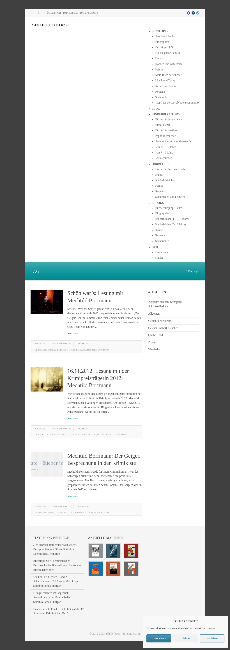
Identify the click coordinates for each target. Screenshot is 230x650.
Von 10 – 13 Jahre (165, 146)
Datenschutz (89, 13)
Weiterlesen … (74, 333)
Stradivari (103, 512)
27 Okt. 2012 (40, 506)
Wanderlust (154, 349)
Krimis (159, 69)
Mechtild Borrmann (98, 350)
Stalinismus (89, 512)
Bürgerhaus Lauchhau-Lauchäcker (54, 435)
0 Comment (83, 344)
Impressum (70, 13)
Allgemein (154, 313)
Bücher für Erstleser (166, 130)
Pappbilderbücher (165, 135)
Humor (159, 58)
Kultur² (73, 350)
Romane (160, 91)
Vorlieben (212, 638)
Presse (152, 342)
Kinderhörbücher (165, 180)
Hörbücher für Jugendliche (170, 169)
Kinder (159, 257)
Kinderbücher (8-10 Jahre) (170, 224)
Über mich (54, 13)
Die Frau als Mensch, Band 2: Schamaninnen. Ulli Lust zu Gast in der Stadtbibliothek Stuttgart (56, 581)
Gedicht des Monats (159, 320)
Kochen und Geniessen (168, 63)
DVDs (156, 247)
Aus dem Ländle (164, 36)
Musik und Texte (165, 80)
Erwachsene (162, 252)
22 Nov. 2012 (40, 344)
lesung (82, 350)
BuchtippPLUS (164, 47)
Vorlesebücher (163, 157)
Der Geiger (41, 350)
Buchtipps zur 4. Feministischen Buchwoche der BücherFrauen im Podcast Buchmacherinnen (57, 565)
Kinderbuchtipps (166, 114)
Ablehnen (185, 638)
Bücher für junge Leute (168, 119)
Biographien (162, 41)
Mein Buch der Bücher (168, 74)
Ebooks (158, 202)
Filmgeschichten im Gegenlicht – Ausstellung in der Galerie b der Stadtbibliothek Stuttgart (52, 597)
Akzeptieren (159, 638)
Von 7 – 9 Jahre (164, 152)
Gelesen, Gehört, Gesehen (163, 327)
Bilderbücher (162, 124)
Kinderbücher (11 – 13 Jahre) (172, 218)
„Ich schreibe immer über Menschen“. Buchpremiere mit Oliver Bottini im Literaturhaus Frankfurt (55, 549)
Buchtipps (160, 31)
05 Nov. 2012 (40, 429)
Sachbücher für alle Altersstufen (173, 141)
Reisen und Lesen (165, 86)
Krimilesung (61, 350)
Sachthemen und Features (170, 196)
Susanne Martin (62, 344)
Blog (156, 108)
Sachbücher (162, 97)
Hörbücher (161, 164)
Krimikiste (53, 512)
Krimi (50, 350)
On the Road (155, 335)
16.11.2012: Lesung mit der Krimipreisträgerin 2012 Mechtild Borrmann (98, 378)
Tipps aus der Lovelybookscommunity (177, 102)
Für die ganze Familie (167, 52)
